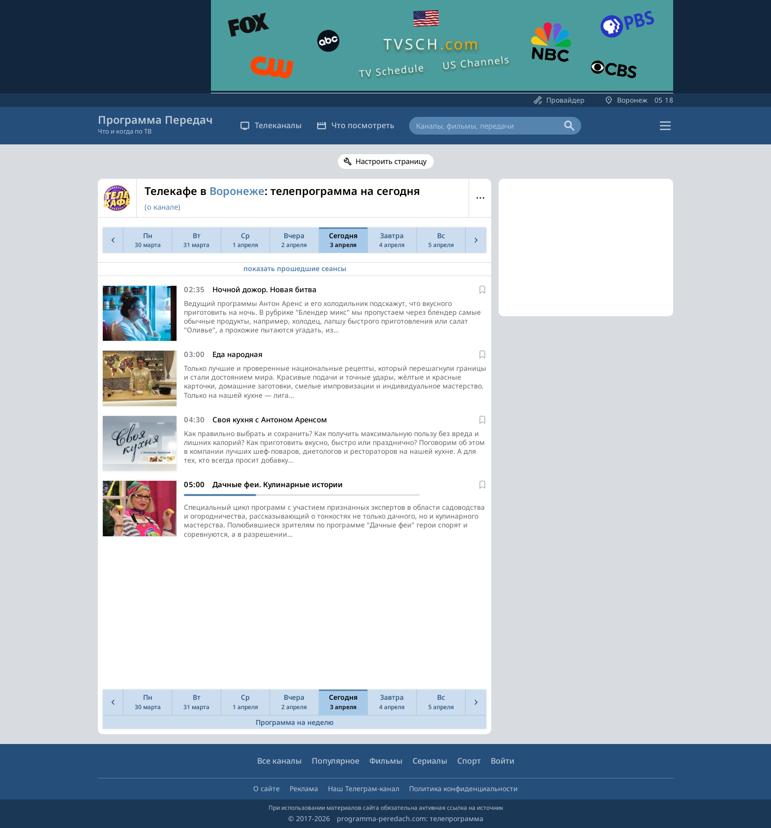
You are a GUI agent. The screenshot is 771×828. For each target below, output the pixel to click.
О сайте (266, 788)
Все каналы (279, 760)
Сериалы (430, 760)
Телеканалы (271, 125)
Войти (502, 760)
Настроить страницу (391, 161)
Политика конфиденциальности (463, 788)
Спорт (469, 760)
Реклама (304, 788)
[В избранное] (482, 290)
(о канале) (162, 207)
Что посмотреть (355, 125)
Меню (480, 198)
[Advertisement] (292, 617)
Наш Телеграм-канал (363, 788)
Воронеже (237, 190)
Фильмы (386, 760)
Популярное (335, 760)
